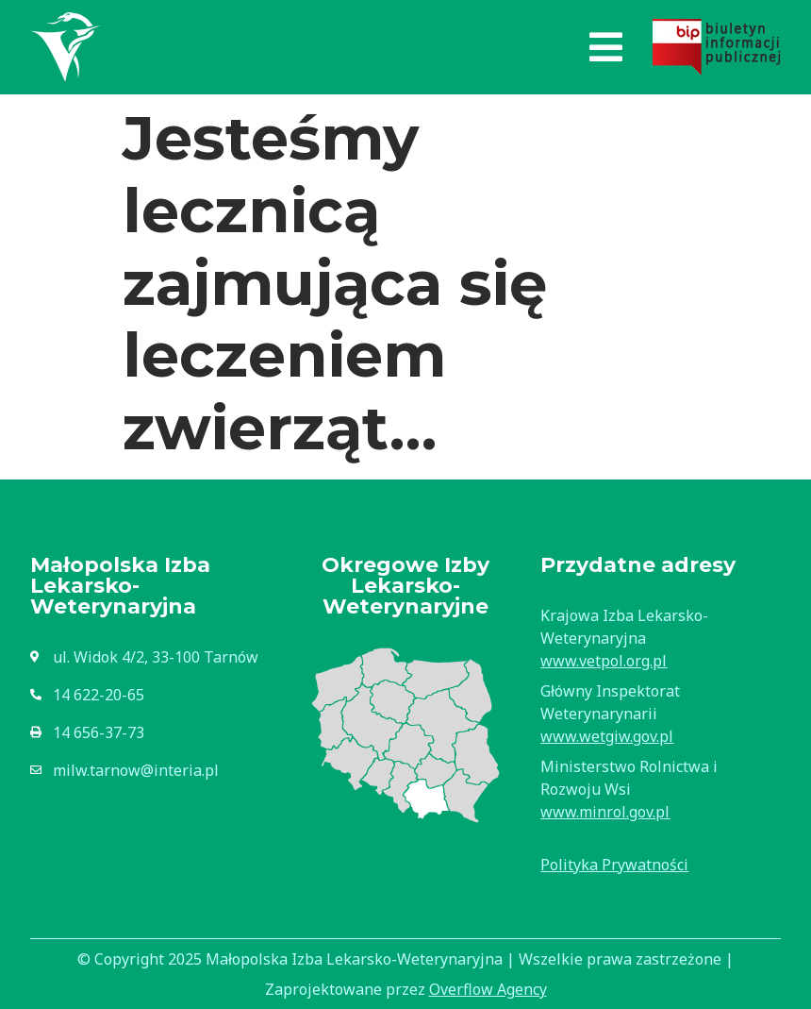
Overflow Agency (488, 989)
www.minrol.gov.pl (605, 811)
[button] (605, 47)
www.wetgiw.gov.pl (606, 736)
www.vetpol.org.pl (603, 660)
